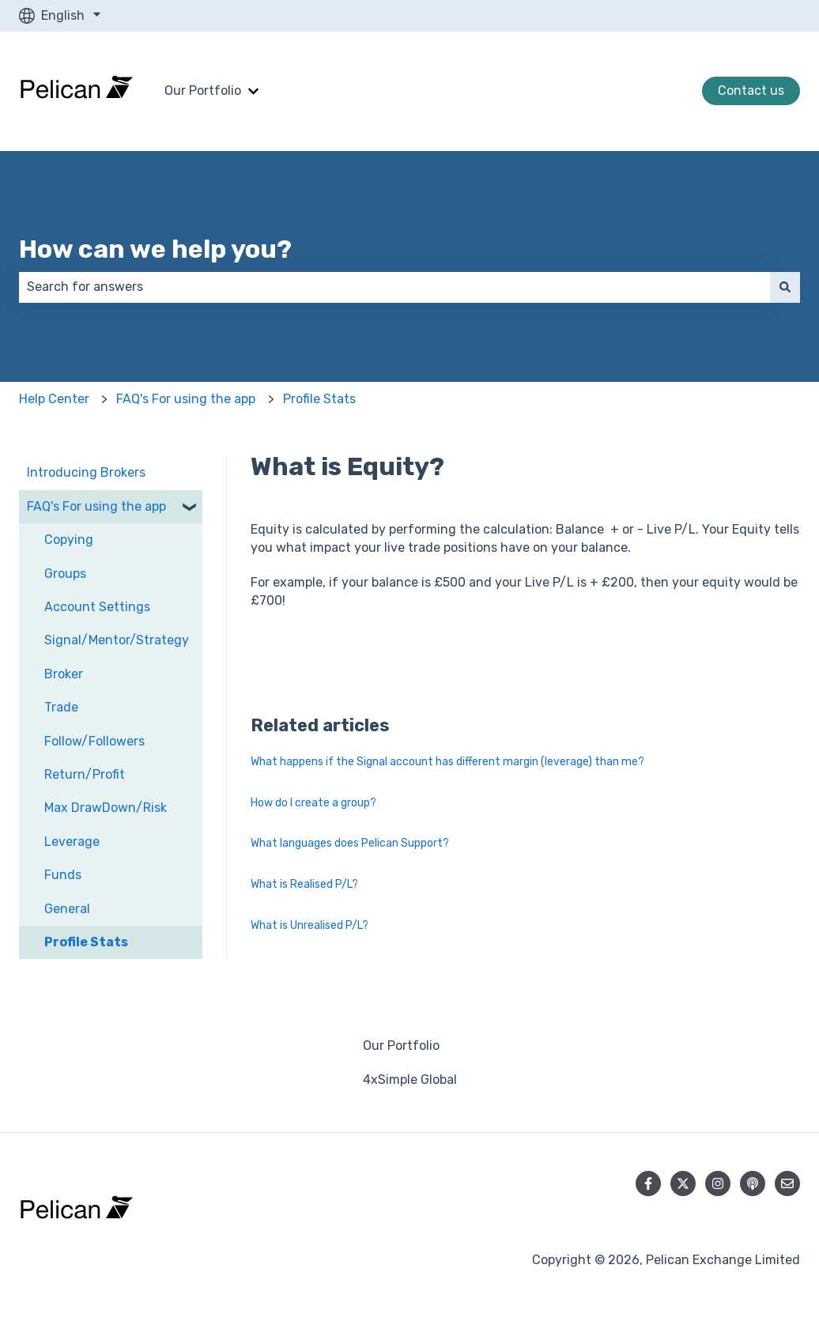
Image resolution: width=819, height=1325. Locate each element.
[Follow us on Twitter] (683, 1183)
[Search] (785, 287)
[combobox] (394, 287)
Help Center (54, 398)
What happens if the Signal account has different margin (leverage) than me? (447, 761)
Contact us (751, 90)
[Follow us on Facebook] (648, 1183)
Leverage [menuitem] (72, 841)
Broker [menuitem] (63, 673)
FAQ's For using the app (185, 398)
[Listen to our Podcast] (752, 1183)
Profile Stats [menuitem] (86, 941)
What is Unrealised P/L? (309, 925)
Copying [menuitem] (68, 539)
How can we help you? (155, 249)
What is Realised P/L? (304, 884)
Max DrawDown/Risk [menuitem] (105, 807)
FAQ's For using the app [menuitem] (96, 506)
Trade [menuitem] (61, 707)
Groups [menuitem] (65, 573)
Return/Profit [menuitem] (84, 774)
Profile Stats (319, 398)
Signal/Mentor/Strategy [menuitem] (116, 639)
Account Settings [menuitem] (97, 606)
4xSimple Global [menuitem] (410, 1079)
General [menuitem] (67, 908)
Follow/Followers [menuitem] (94, 741)
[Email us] (787, 1183)
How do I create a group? (313, 803)
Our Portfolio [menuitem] (401, 1045)
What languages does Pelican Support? (350, 843)
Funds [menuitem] (62, 874)
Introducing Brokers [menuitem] (86, 472)
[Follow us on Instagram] (717, 1183)
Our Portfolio (202, 90)
